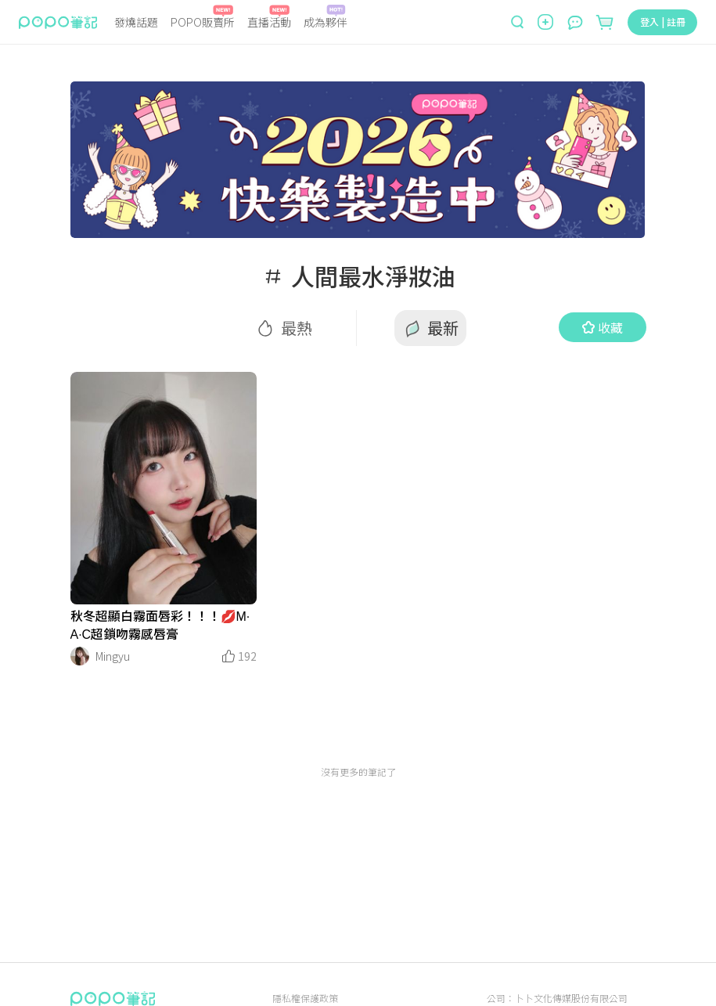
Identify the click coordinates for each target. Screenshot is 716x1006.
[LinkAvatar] (79, 656)
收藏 (602, 327)
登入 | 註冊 (662, 21)
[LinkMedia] (163, 488)
